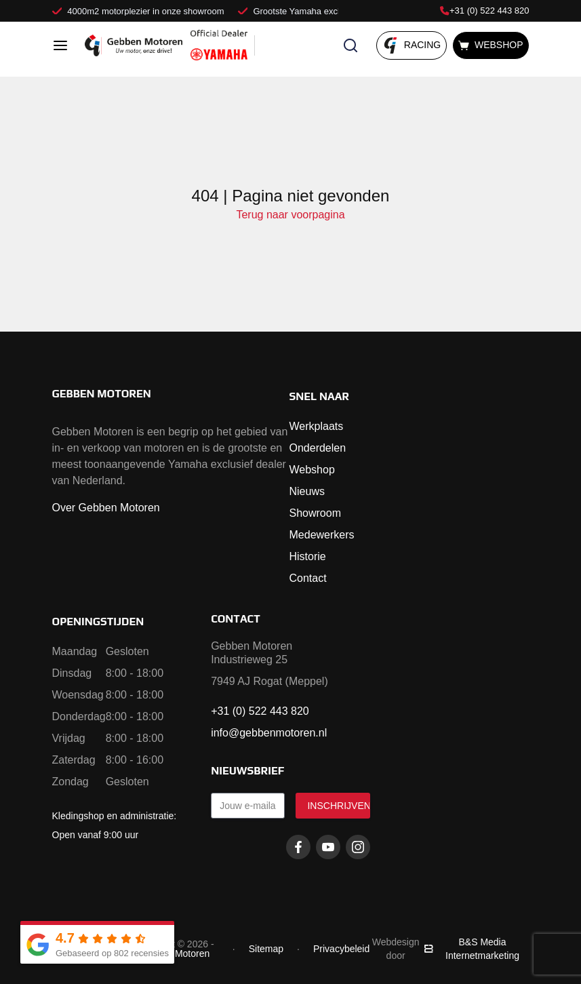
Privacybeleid (341, 948)
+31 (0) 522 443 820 (484, 10)
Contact (308, 578)
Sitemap (266, 948)
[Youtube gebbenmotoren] (328, 847)
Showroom (315, 513)
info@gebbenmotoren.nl (269, 733)
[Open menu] (60, 45)
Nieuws (307, 491)
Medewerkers (322, 534)
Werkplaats (316, 426)
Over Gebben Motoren (106, 507)
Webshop (312, 469)
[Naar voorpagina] (133, 45)
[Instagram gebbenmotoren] (358, 847)
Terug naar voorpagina (290, 214)
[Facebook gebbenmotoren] (298, 847)
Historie (307, 556)
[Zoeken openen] (350, 45)
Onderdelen (317, 448)
